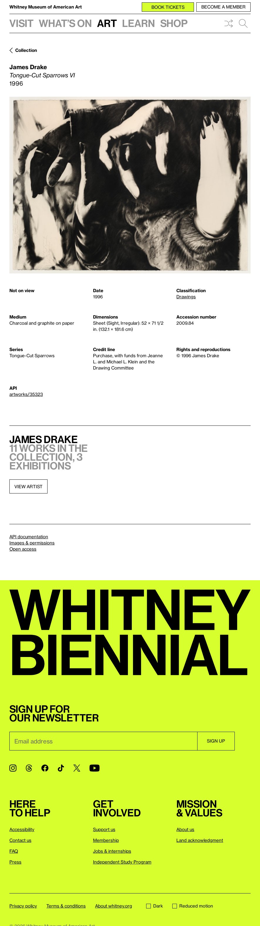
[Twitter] (77, 768)
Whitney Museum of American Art (45, 6)
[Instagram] (13, 768)
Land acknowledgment (199, 840)
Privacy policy (23, 905)
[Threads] (29, 768)
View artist (28, 486)
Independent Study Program (122, 861)
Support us (104, 829)
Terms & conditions (66, 905)
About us (185, 829)
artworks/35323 (26, 394)
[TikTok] (61, 768)
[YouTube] (94, 768)
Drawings (186, 296)
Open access (22, 548)
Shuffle (228, 23)
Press (15, 861)
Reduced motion (192, 905)
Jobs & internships (112, 851)
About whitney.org (113, 905)
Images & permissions (32, 542)
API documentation (28, 536)
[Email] (103, 741)
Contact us (20, 840)
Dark (154, 905)
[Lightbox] (130, 185)
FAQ (13, 851)
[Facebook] (45, 768)
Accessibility (21, 829)
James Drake (28, 66)
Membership (106, 840)
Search (243, 23)
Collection (26, 50)
